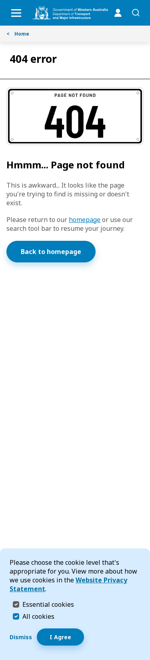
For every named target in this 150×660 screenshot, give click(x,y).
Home (17, 33)
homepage (84, 219)
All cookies (38, 616)
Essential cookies (48, 604)
